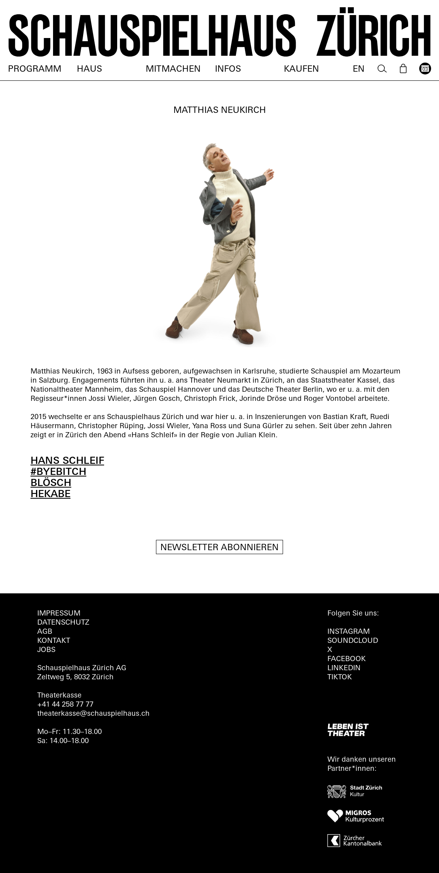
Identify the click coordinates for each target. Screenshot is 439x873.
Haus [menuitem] (89, 69)
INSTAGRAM (348, 632)
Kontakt (53, 641)
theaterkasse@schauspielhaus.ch (93, 714)
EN (359, 69)
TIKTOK (339, 677)
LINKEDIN (344, 668)
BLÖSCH (50, 483)
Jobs (46, 650)
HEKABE (50, 494)
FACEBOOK (346, 659)
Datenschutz (63, 623)
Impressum (58, 614)
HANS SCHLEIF (67, 461)
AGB (44, 632)
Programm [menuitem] (34, 69)
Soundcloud (352, 641)
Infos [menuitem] (228, 69)
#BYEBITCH (58, 472)
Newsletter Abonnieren (219, 548)
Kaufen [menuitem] (301, 69)
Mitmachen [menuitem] (173, 69)
